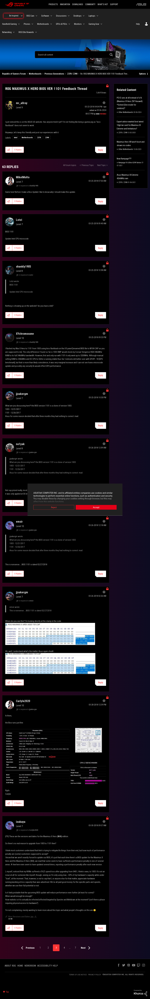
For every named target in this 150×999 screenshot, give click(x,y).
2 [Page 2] (48, 947)
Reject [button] (54, 507)
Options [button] (142, 74)
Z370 (39, 138)
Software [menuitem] (45, 16)
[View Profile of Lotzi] (19, 220)
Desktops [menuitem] (77, 16)
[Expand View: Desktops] (83, 16)
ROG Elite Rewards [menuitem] (26, 32)
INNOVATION (65, 4)
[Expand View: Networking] (13, 32)
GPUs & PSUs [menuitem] (61, 24)
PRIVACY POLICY (94, 975)
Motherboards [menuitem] (43, 24)
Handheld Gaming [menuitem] (9, 24)
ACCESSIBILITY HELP (47, 965)
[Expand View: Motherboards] (51, 24)
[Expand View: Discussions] (68, 16)
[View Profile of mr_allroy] (21, 103)
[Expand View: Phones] (32, 24)
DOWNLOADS (77, 4)
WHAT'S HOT (103, 4)
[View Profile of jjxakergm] (22, 394)
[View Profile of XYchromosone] (25, 333)
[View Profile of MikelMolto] (22, 177)
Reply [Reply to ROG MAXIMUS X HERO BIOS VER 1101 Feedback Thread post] (100, 150)
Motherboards (35, 74)
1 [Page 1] (40, 947)
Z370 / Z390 (72, 74)
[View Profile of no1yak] (20, 444)
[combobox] (75, 54)
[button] (8, 150)
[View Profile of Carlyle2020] (23, 701)
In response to (28, 186)
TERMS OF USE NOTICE (78, 975)
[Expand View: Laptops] (97, 16)
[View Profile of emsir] (19, 521)
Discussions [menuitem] (61, 16)
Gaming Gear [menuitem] (94, 24)
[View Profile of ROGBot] (103, 114)
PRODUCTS (53, 4)
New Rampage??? (124, 158)
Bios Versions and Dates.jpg (20, 916)
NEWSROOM (30, 965)
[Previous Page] (27, 948)
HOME (20, 965)
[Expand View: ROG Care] (36, 16)
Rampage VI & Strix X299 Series (130, 163)
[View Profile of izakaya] (20, 822)
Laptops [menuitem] (91, 16)
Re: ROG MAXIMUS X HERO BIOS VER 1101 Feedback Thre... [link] (104, 74)
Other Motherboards (126, 112)
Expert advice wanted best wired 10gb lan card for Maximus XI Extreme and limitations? (130, 125)
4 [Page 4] (64, 947)
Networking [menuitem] (7, 32)
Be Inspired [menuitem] (13, 15)
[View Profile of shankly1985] (23, 266)
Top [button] (7, 992)
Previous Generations (54, 74)
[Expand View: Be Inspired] (21, 16)
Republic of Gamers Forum (14, 74)
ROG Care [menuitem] (30, 16)
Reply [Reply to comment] (100, 201)
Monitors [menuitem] (78, 24)
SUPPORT (114, 4)
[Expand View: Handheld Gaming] (18, 24)
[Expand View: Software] (51, 16)
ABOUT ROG (10, 965)
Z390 (47, 138)
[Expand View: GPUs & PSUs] (69, 24)
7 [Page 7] (75, 947)
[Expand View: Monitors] (83, 24)
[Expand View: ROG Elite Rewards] (36, 32)
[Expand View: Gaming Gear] (101, 24)
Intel (15, 138)
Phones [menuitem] (27, 24)
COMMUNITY (90, 4)
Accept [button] (96, 507)
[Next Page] (86, 948)
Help (138, 24)
